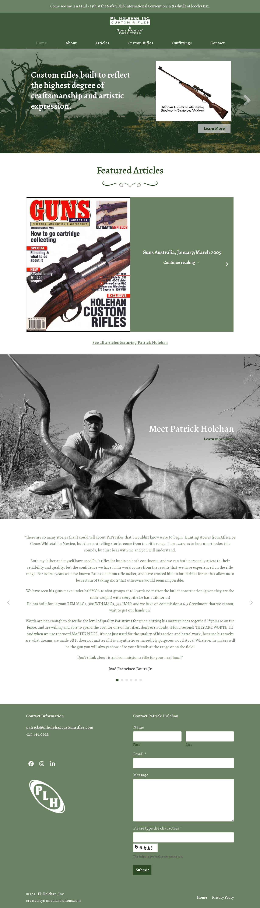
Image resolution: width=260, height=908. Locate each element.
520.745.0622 (37, 734)
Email (139, 754)
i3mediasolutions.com (62, 900)
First (136, 744)
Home (202, 897)
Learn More (214, 128)
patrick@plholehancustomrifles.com (59, 727)
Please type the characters (157, 828)
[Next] (226, 264)
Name (138, 727)
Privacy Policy (223, 897)
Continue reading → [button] (181, 262)
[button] (78, 264)
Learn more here (219, 439)
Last (189, 744)
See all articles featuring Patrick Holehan (130, 342)
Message (140, 775)
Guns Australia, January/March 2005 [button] (182, 252)
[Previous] (33, 264)
